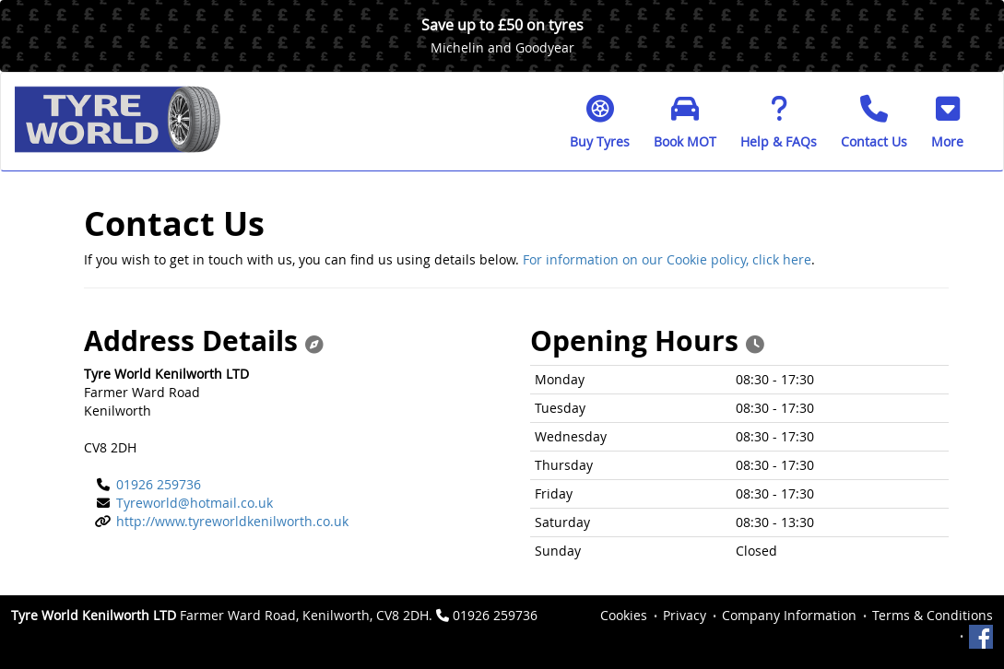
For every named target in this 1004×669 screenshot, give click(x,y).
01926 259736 (158, 484)
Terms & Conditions (932, 615)
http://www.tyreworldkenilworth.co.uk (232, 521)
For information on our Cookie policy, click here (667, 259)
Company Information (789, 615)
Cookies (623, 615)
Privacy (684, 615)
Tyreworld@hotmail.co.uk (194, 502)
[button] (947, 121)
